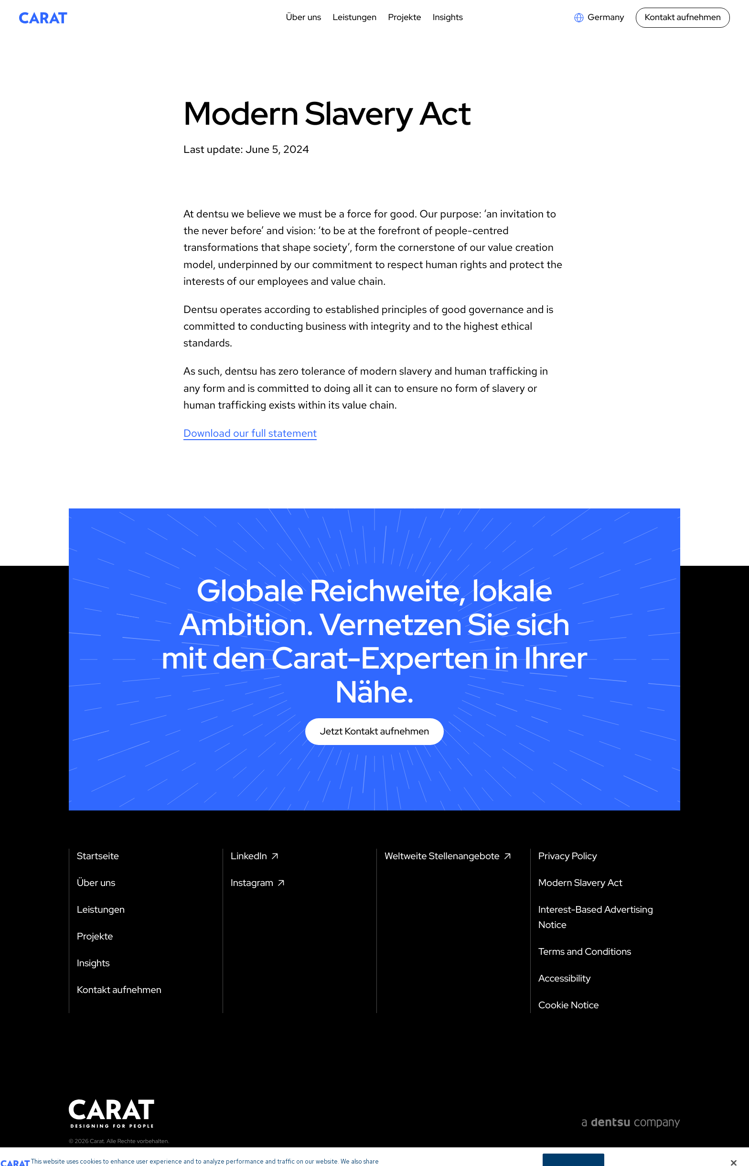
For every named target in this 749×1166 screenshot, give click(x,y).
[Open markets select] (598, 18)
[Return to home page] (43, 17)
